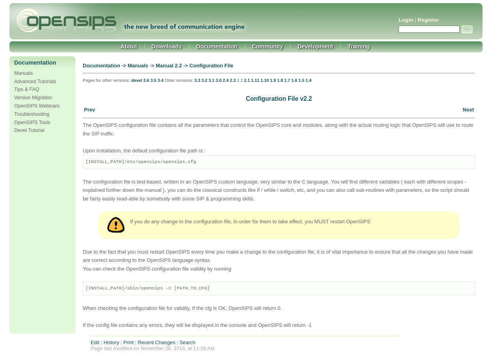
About (129, 46)
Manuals (23, 73)
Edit (95, 342)
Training (359, 46)
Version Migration (33, 97)
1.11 (255, 80)
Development (315, 46)
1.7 (287, 80)
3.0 (219, 80)
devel (136, 80)
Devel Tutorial (29, 130)
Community (267, 46)
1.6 (294, 80)
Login (406, 20)
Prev (89, 110)
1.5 (301, 80)
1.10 (265, 80)
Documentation (217, 46)
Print (128, 342)
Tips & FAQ (26, 89)
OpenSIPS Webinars (37, 106)
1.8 (280, 80)
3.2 (204, 80)
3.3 (197, 80)
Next (468, 110)
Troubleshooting (31, 114)
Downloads (166, 46)
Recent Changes (156, 342)
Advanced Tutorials (35, 81)
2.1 (247, 80)
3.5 (153, 80)
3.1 (211, 80)
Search (187, 342)
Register (428, 20)
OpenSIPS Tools (32, 122)
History (111, 342)
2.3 (233, 80)
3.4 (160, 80)
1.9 (273, 80)
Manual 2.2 (169, 66)
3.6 (146, 80)
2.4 (226, 80)
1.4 (308, 80)
